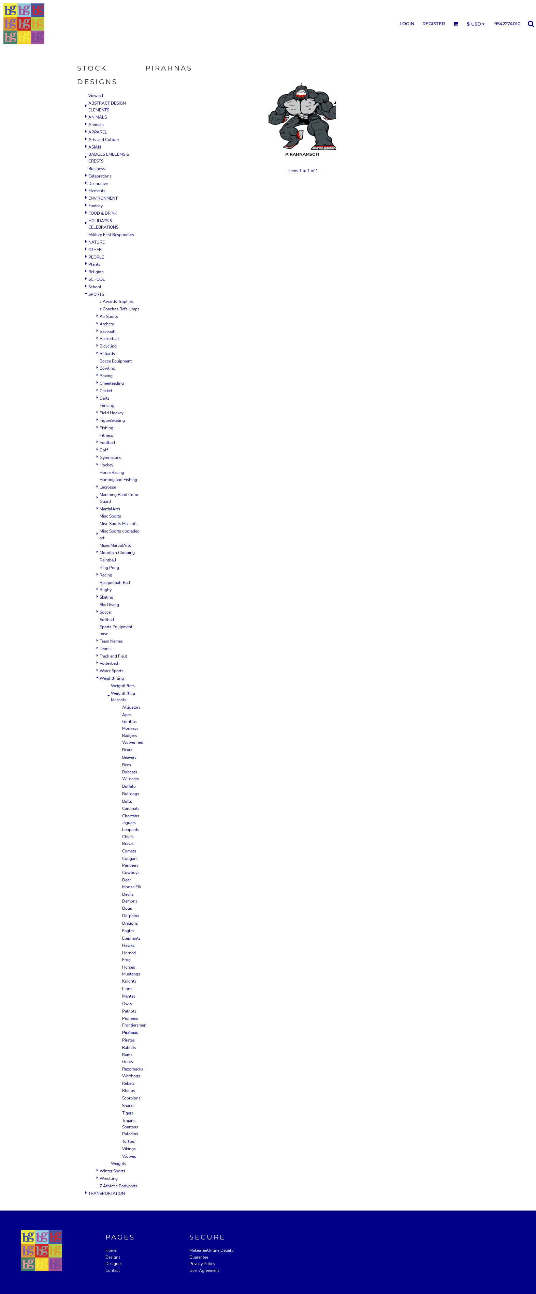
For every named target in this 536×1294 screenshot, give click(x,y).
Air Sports (109, 316)
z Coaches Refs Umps (120, 309)
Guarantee (198, 1257)
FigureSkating (112, 420)
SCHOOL (96, 279)
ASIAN (94, 147)
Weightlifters (123, 686)
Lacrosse (108, 487)
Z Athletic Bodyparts (118, 1186)
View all (95, 95)
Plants (94, 264)
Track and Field (113, 656)
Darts (105, 398)
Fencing (107, 405)
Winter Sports (112, 1171)
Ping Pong (109, 567)
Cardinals (131, 808)
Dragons (130, 923)
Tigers (127, 1113)
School (94, 287)
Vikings (129, 1149)
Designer (113, 1263)
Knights (129, 981)
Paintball (108, 560)
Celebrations (100, 176)
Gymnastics (110, 457)
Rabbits (129, 1047)
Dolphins (130, 916)
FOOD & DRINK (102, 213)
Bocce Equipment (116, 361)
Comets (129, 851)
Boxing (106, 376)
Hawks (128, 945)
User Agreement (204, 1270)
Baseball (108, 331)
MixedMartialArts (115, 545)
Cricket (106, 391)
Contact (112, 1270)
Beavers (129, 757)
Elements (96, 191)
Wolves (129, 1156)
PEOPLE (96, 257)
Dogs (127, 908)
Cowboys (131, 872)
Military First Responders (111, 234)
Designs (112, 1257)
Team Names (111, 641)
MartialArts (110, 509)
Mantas (128, 996)
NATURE (96, 242)
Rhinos (128, 1090)
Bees (126, 765)
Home (110, 1250)
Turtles (128, 1141)
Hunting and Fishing (118, 479)
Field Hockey (112, 413)
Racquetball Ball (115, 582)
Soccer (106, 612)
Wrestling (109, 1178)
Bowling (107, 368)
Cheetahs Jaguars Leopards (130, 822)
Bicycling (108, 346)
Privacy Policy (202, 1263)
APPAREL (97, 132)
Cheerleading (112, 383)
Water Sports (112, 671)
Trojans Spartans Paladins (130, 1127)
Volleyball (109, 663)
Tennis (106, 648)
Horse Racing (112, 472)
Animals (96, 124)
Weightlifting (112, 678)
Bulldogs (130, 794)
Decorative (98, 183)
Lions (127, 988)
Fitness (106, 435)
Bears (127, 750)
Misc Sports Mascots (118, 523)
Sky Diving (109, 604)
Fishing (106, 428)
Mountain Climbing (117, 552)
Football (107, 442)
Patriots (129, 1011)
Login (407, 23)
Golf (104, 450)
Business (96, 168)
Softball (107, 619)
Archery (107, 324)
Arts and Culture (103, 139)
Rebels (128, 1083)
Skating (106, 597)
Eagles (128, 931)
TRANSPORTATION (106, 1193)
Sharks (128, 1105)
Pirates (128, 1040)
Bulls (127, 801)
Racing (106, 575)
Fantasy (95, 206)
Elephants (131, 938)
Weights (118, 1163)
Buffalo (129, 786)
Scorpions (131, 1098)
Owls (127, 1003)
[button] (455, 24)
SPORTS (96, 294)
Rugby (106, 589)
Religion (96, 272)
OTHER (95, 249)
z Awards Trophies (117, 301)
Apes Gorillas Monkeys (130, 721)
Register (433, 23)
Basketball (109, 338)
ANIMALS (97, 117)
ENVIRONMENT (103, 198)
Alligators (131, 707)
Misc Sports (110, 516)
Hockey (106, 465)
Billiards (107, 353)
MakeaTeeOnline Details (211, 1250)
